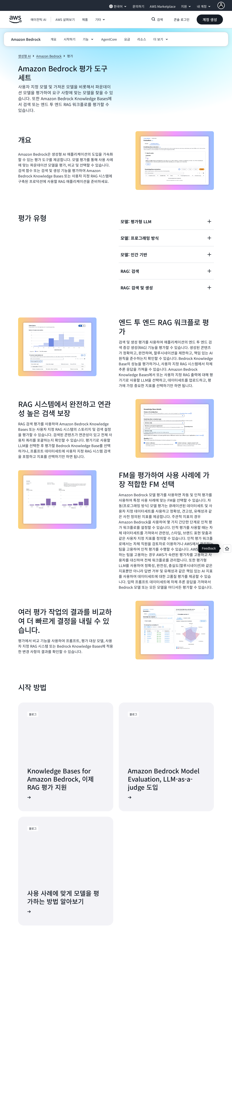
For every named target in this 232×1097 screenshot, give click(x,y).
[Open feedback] (227, 549)
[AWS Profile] (221, 5)
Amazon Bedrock (49, 56)
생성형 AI (24, 56)
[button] (65, 19)
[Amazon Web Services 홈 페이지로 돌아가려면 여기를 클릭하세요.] (15, 22)
